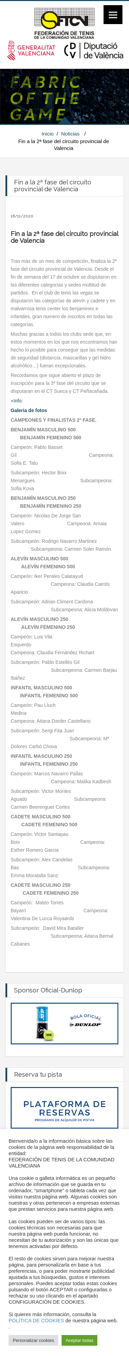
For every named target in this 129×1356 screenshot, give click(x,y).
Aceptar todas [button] (79, 1340)
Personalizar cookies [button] (33, 1340)
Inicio (48, 134)
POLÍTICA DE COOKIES (36, 1320)
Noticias (70, 134)
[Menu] (113, 14)
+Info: (17, 400)
